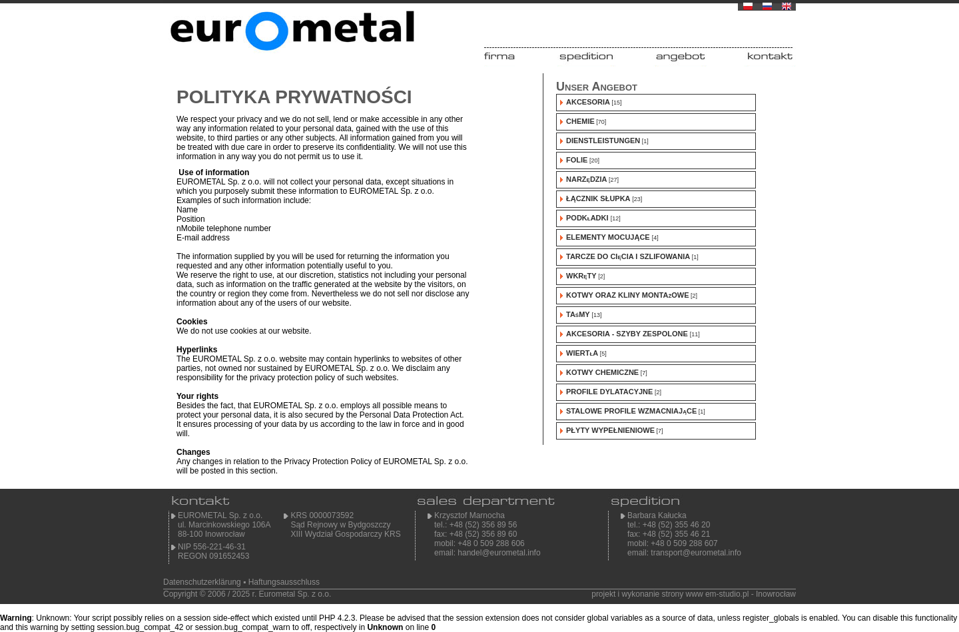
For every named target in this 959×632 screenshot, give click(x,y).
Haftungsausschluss (284, 582)
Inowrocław (776, 594)
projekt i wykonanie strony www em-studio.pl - (672, 594)
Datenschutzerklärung (202, 582)
